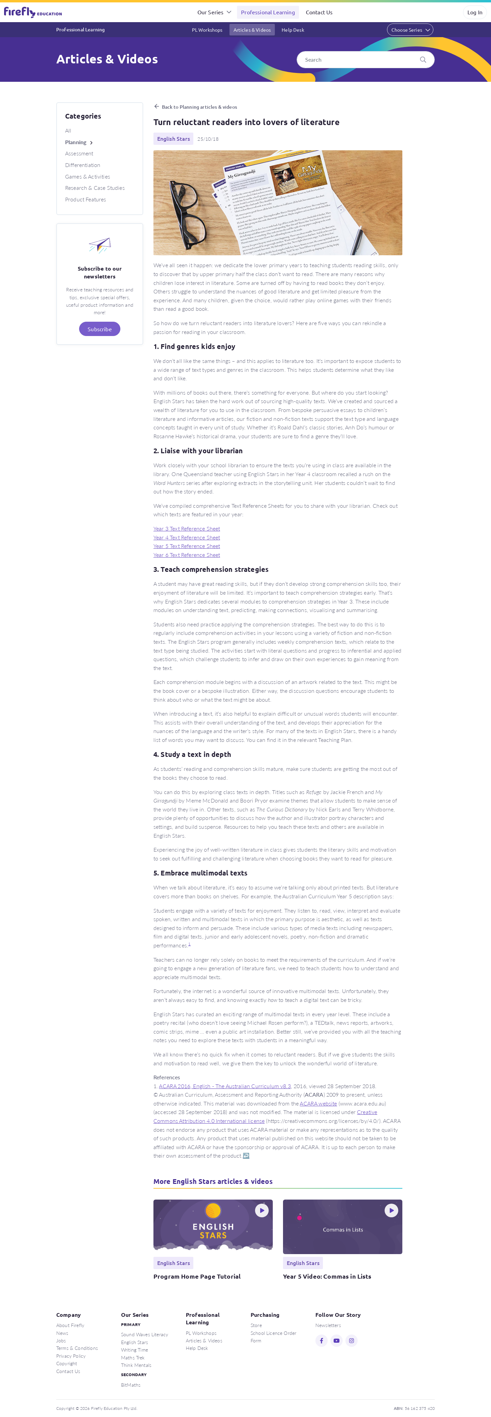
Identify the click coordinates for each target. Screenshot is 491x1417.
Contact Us (319, 12)
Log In (474, 12)
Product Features (85, 199)
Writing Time (134, 1349)
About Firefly (70, 1325)
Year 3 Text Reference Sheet (186, 528)
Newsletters (328, 1325)
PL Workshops (207, 30)
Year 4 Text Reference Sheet (186, 537)
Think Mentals (136, 1364)
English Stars (134, 1342)
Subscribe (99, 328)
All (68, 130)
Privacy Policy (71, 1355)
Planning (75, 142)
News (62, 1332)
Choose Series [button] (406, 30)
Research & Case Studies (95, 188)
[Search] (366, 59)
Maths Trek (133, 1357)
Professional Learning (268, 12)
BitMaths (130, 1384)
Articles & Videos (252, 30)
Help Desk (293, 30)
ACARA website (318, 1103)
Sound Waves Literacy (144, 1334)
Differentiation (82, 165)
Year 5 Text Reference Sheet (186, 546)
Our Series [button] (210, 12)
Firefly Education (33, 12)
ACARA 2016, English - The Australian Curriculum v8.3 (225, 1086)
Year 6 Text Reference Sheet (186, 555)
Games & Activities (87, 176)
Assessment (79, 153)
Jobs (61, 1340)
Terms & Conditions (77, 1347)
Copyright (66, 1363)
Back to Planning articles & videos (199, 107)
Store (256, 1325)
